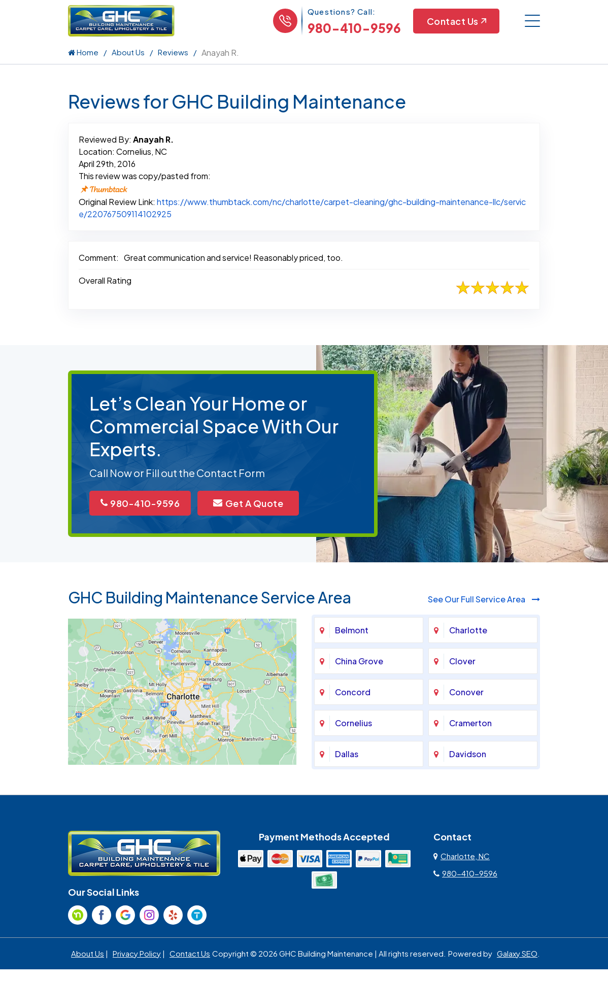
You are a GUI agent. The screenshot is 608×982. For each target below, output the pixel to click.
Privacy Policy (137, 953)
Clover (462, 661)
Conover (466, 692)
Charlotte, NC (461, 856)
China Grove (359, 661)
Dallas (346, 754)
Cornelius (353, 723)
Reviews (173, 52)
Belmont (351, 630)
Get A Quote (248, 503)
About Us (128, 52)
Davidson (467, 754)
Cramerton (470, 723)
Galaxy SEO (517, 953)
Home (83, 52)
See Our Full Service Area (484, 599)
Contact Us (456, 21)
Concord (352, 692)
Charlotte (468, 630)
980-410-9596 (354, 28)
